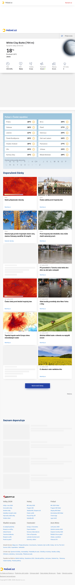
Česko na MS (30, 513)
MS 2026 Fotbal (55, 505)
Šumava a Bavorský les (33, 532)
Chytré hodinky (7, 560)
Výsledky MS (30, 518)
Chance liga (54, 515)
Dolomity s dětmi (31, 539)
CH (36, 161)
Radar (59, 573)
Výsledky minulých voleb (9, 513)
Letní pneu (48, 558)
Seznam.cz (68, 3)
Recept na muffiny (8, 529)
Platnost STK (54, 539)
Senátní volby (6, 510)
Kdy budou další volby (9, 515)
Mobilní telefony (19, 558)
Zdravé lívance (7, 532)
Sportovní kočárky (15, 551)
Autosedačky (24, 551)
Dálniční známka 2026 (57, 529)
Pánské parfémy (16, 560)
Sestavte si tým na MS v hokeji (45, 545)
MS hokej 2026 (31, 505)
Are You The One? (59, 545)
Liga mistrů (54, 518)
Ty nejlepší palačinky (8, 527)
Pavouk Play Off (31, 515)
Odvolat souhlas (67, 573)
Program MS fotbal (56, 508)
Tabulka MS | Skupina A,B (34, 510)
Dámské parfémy (39, 558)
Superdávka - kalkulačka (17, 547)
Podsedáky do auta (34, 551)
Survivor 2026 (7, 547)
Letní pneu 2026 (55, 527)
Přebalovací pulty (27, 554)
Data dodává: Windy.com (48, 573)
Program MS (30, 508)
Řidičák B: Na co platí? (57, 534)
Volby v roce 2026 (8, 505)
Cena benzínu (33, 545)
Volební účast (6, 518)
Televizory (62, 558)
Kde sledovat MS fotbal (57, 513)
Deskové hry (55, 558)
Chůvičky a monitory (45, 551)
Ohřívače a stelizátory (9, 554)
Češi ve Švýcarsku (32, 534)
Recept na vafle (7, 537)
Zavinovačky (19, 554)
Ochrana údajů (34, 573)
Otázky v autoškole (56, 537)
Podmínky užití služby (22, 573)
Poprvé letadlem (31, 529)
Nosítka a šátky (56, 551)
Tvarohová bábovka (8, 534)
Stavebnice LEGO (29, 558)
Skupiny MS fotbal (55, 510)
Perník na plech (7, 539)
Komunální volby (7, 508)
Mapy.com (15, 545)
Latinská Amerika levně (33, 537)
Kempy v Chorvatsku (32, 527)
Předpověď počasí (23, 545)
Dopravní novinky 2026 (57, 532)
